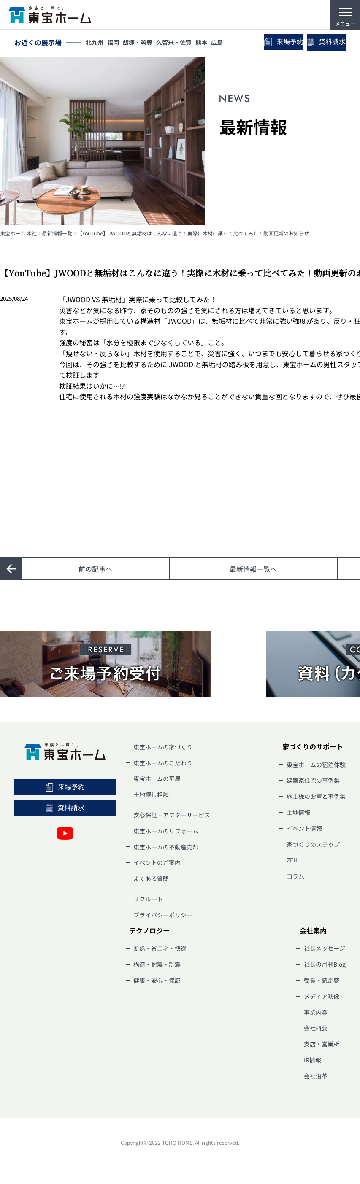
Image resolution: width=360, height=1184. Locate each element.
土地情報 (298, 812)
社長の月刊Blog (325, 964)
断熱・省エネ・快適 (160, 948)
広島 (231, 43)
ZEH (292, 860)
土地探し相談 (151, 794)
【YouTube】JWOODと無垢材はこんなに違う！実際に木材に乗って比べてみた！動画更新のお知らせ (193, 233)
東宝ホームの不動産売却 (165, 847)
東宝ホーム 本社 (18, 233)
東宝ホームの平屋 (157, 778)
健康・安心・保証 (157, 980)
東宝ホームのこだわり (162, 763)
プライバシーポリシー (162, 915)
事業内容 (316, 1012)
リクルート (148, 899)
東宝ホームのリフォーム (165, 831)
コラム (295, 876)
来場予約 (272, 42)
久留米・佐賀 (182, 43)
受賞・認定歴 (321, 980)
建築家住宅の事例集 (313, 780)
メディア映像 (321, 996)
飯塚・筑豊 (144, 43)
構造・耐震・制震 (157, 964)
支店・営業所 (321, 1044)
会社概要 (316, 1028)
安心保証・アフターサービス (171, 815)
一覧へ (253, 569)
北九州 (96, 43)
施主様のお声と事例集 (316, 796)
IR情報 (312, 1060)
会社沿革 (316, 1076)
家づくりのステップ (313, 844)
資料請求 (322, 43)
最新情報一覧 (57, 233)
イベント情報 (304, 828)
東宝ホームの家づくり (162, 747)
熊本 (213, 43)
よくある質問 (151, 878)
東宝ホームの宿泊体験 (316, 764)
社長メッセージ (324, 948)
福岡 (117, 43)
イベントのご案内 (157, 862)
